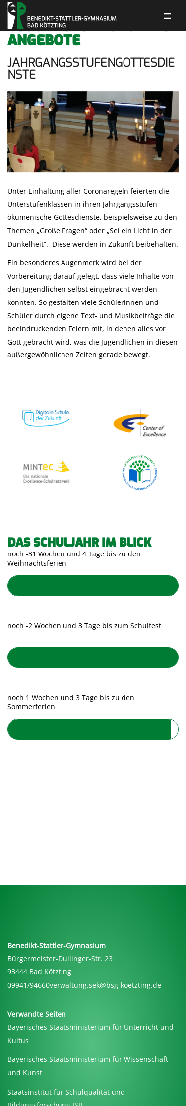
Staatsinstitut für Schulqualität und (66, 1092)
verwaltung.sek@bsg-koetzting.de (105, 985)
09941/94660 (28, 985)
